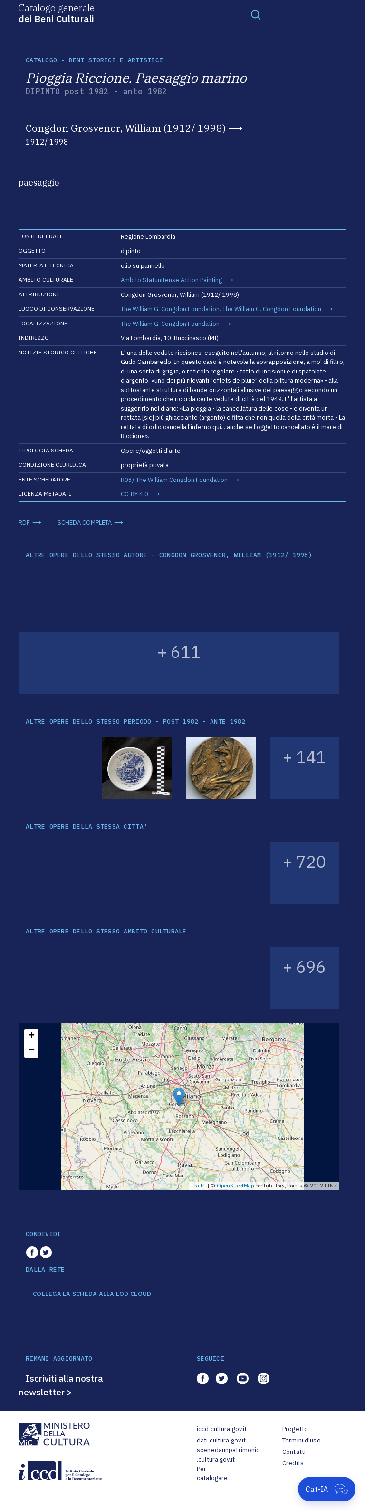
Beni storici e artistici (116, 60)
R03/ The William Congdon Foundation (174, 480)
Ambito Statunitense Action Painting (171, 280)
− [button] (32, 1050)
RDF (24, 523)
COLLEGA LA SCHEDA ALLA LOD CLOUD (92, 1294)
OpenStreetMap (235, 1185)
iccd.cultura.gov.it (222, 1429)
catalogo (41, 60)
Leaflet (198, 1185)
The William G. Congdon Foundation (170, 324)
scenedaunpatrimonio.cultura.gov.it (228, 1454)
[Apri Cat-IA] (326, 1489)
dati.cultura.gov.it (221, 1440)
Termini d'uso (301, 1440)
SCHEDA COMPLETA (85, 523)
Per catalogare (212, 1473)
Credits (293, 1463)
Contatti (294, 1452)
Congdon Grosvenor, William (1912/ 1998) (126, 128)
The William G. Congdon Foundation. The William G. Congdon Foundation (221, 309)
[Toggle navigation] (255, 14)
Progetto (295, 1429)
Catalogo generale (57, 12)
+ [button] (32, 1036)
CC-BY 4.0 (134, 494)
